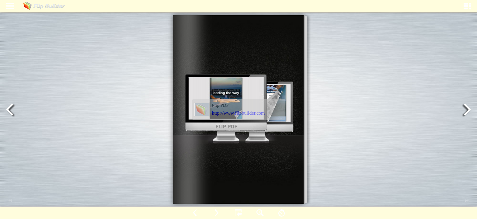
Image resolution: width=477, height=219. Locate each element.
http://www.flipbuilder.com (238, 113)
